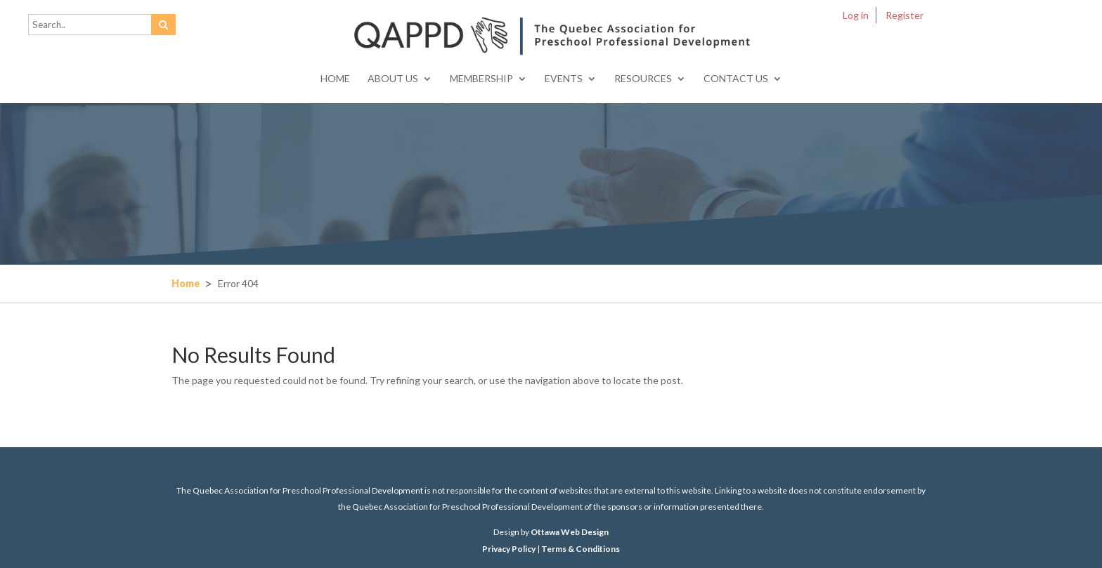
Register (904, 15)
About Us (393, 79)
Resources (643, 79)
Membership (481, 79)
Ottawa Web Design (570, 532)
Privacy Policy (509, 548)
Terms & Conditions (580, 548)
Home (335, 79)
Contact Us (736, 79)
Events (564, 79)
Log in (856, 15)
